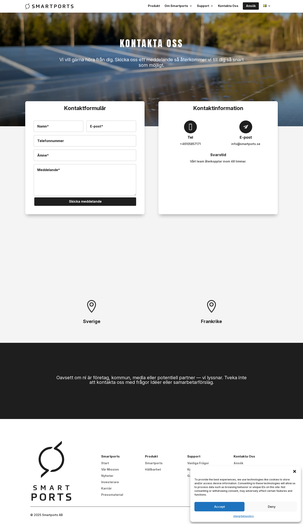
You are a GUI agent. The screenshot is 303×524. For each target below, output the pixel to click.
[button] (294, 471)
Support (203, 6)
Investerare (110, 482)
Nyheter (107, 475)
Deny (272, 507)
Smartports (154, 463)
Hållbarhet (153, 469)
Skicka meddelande (85, 201)
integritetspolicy (243, 516)
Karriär (106, 488)
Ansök (251, 6)
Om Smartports (176, 6)
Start (105, 463)
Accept (219, 507)
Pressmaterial (112, 494)
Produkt (154, 6)
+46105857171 (190, 144)
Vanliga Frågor (198, 463)
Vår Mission (110, 469)
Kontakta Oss (228, 6)
